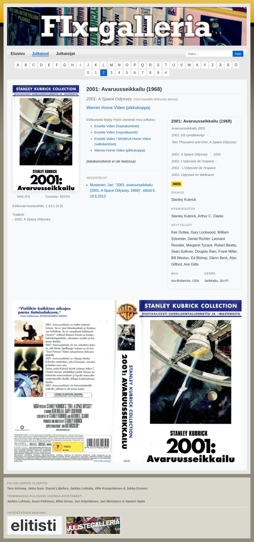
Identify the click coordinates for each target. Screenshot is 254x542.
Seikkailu (211, 280)
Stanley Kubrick (183, 199)
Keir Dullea (180, 232)
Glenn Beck (218, 258)
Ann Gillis (191, 264)
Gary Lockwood (203, 232)
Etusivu (18, 53)
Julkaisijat (65, 53)
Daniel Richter (199, 239)
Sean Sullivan (182, 251)
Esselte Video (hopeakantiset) (116, 126)
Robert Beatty (225, 245)
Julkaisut (40, 53)
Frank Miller (227, 251)
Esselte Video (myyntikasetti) (116, 132)
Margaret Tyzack (199, 245)
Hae (238, 54)
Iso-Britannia (180, 280)
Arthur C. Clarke (210, 216)
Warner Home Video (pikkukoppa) (118, 107)
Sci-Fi (224, 280)
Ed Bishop (199, 258)
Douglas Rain (205, 251)
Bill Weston (180, 258)
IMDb (177, 184)
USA (195, 280)
